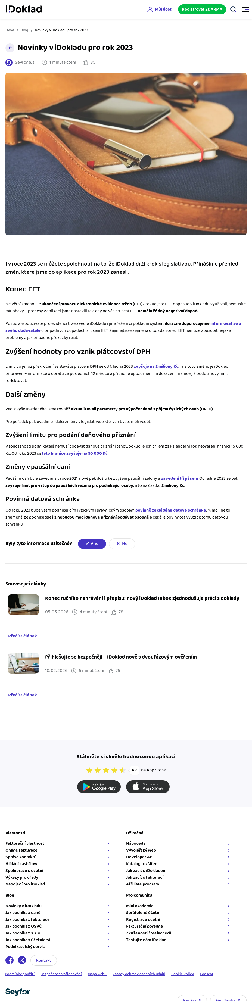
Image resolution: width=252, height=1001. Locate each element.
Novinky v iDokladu (23, 906)
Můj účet (163, 9)
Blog (24, 30)
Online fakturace (21, 850)
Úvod (9, 30)
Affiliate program (142, 884)
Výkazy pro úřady (21, 877)
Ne (124, 543)
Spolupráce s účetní (24, 870)
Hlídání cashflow (21, 863)
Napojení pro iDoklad (25, 884)
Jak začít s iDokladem (146, 870)
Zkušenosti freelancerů (148, 933)
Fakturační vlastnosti (25, 843)
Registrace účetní (143, 919)
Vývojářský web (141, 850)
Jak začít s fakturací (144, 877)
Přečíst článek (22, 636)
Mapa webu (97, 974)
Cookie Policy (182, 974)
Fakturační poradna (144, 926)
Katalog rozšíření (142, 863)
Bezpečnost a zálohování (61, 974)
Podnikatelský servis (25, 946)
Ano (94, 543)
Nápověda (135, 843)
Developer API (140, 857)
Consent (206, 974)
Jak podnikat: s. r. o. (23, 933)
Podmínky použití (20, 974)
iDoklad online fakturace (23, 9)
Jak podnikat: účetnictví (27, 940)
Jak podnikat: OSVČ (23, 926)
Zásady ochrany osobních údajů (139, 974)
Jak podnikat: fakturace (27, 919)
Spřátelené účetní (143, 912)
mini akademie (140, 906)
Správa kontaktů (20, 857)
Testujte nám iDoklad (146, 940)
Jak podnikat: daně (23, 912)
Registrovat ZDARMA (202, 9)
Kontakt (43, 960)
